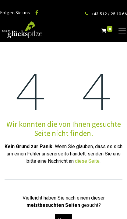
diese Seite (87, 161)
